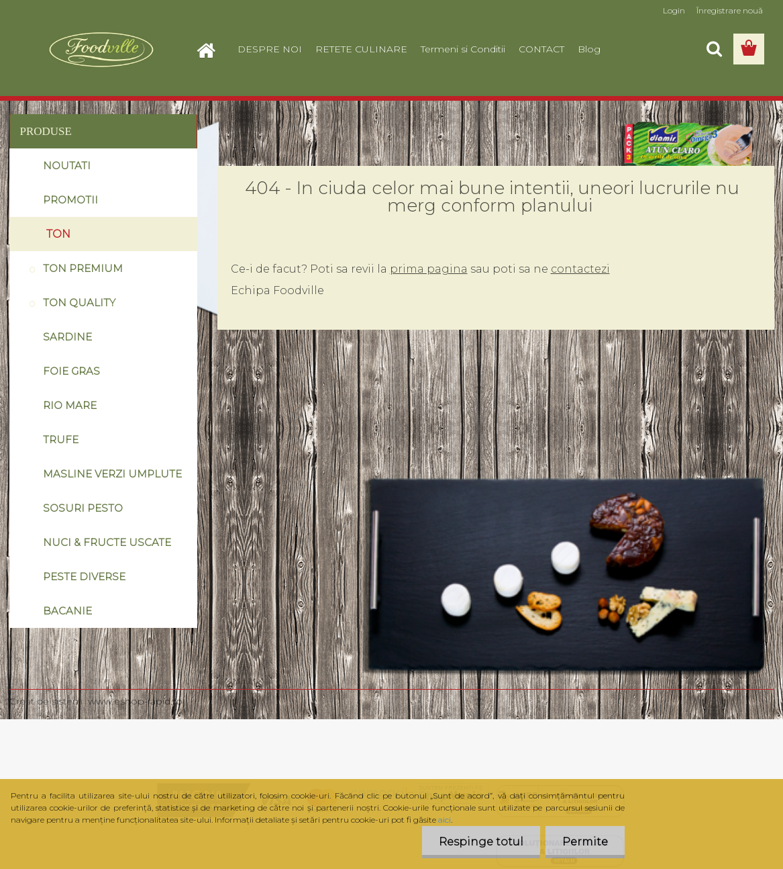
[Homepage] (212, 49)
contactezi (580, 269)
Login (674, 10)
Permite (585, 841)
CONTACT (541, 49)
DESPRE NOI (270, 49)
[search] (713, 49)
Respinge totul (481, 841)
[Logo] (101, 49)
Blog (589, 49)
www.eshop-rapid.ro (135, 701)
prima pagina (429, 269)
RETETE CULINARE (361, 49)
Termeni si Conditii (463, 49)
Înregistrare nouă (729, 10)
